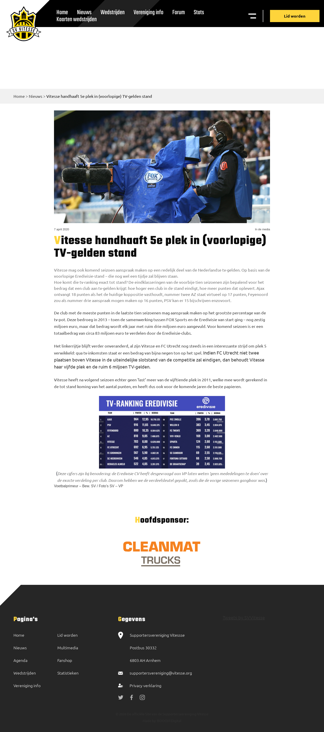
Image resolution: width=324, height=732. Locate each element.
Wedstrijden (113, 12)
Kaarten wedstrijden (76, 19)
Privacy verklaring (145, 685)
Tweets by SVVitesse (244, 617)
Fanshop (64, 660)
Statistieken (68, 672)
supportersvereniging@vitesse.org (161, 672)
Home (19, 96)
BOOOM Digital (168, 720)
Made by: (149, 720)
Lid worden (295, 15)
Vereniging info (148, 12)
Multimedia (67, 647)
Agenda (20, 660)
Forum (178, 12)
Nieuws (35, 96)
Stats (199, 12)
